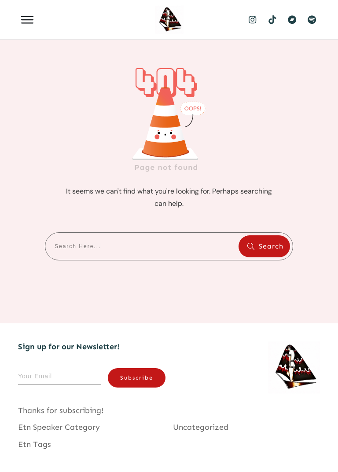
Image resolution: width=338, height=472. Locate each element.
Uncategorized (200, 427)
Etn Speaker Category (59, 427)
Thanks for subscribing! (60, 410)
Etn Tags (34, 444)
